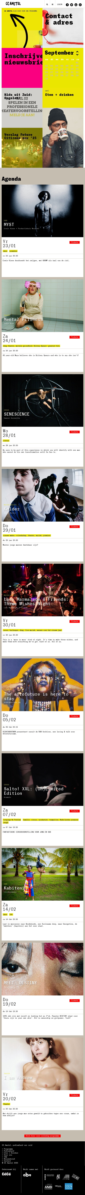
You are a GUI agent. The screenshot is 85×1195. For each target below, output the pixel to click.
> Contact (6, 1161)
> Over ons (7, 1155)
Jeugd (5, 823)
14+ (11, 914)
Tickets (74, 242)
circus (6, 441)
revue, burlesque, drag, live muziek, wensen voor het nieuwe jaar (32, 630)
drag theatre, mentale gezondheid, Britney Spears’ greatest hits (31, 346)
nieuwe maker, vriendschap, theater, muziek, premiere (26, 535)
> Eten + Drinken (10, 1153)
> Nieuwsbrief (8, 1159)
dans (5, 251)
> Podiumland (8, 1151)
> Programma (7, 1149)
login (59, 4)
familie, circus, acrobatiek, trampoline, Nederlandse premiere (50, 820)
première (13, 251)
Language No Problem (11, 820)
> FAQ (4, 1157)
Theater (6, 1104)
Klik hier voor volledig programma (42, 1136)
